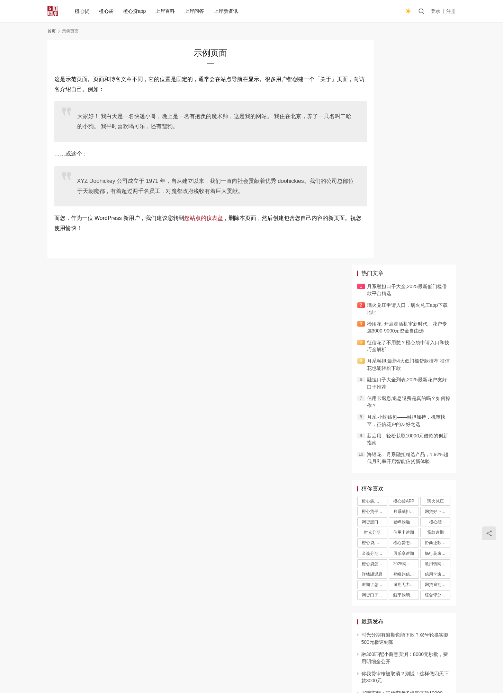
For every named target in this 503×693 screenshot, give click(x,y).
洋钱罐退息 (372, 349)
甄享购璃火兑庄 (406, 370)
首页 (51, 31)
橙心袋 (107, 11)
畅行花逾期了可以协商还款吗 (437, 329)
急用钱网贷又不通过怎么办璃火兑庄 (437, 339)
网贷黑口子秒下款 (374, 297)
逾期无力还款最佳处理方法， (406, 360)
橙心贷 (82, 11)
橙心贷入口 (266, 638)
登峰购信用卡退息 (406, 349)
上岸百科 (166, 11)
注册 (451, 11)
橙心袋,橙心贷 (374, 318)
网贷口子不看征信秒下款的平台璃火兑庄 (374, 370)
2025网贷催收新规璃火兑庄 (406, 339)
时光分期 (372, 307)
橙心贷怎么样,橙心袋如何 (406, 318)
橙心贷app (135, 11)
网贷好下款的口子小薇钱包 (437, 287)
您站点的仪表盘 (203, 218)
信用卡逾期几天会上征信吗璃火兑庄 (437, 349)
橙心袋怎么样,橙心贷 (374, 339)
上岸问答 (195, 11)
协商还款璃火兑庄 (437, 318)
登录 (435, 11)
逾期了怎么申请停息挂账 (374, 360)
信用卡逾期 (403, 307)
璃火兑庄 (435, 276)
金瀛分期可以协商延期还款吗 (374, 329)
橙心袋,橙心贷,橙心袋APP (374, 276)
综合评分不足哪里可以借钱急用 (437, 370)
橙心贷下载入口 (305, 638)
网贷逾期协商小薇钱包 (437, 360)
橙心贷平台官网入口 (374, 287)
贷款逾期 (435, 307)
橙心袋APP (403, 276)
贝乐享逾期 (403, 329)
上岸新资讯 (226, 11)
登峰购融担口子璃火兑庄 (406, 297)
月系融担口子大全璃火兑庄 (406, 287)
